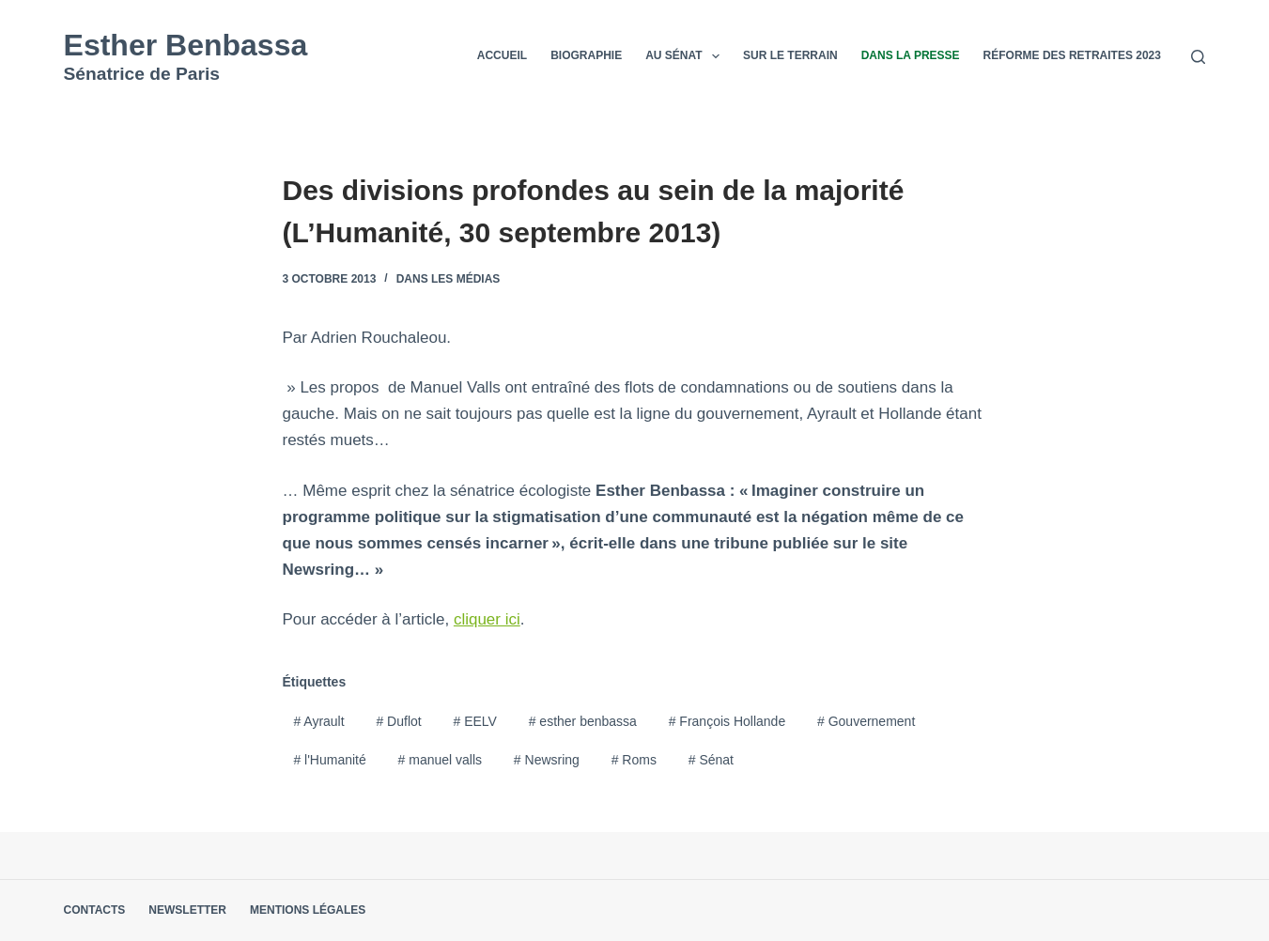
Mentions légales (307, 910)
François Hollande (727, 721)
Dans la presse (910, 55)
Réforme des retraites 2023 (1072, 55)
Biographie (586, 55)
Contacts (95, 910)
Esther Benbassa (186, 45)
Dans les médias (448, 278)
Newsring (547, 759)
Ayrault (318, 721)
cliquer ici (487, 619)
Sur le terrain (790, 55)
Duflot (398, 721)
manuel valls (440, 759)
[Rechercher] (1198, 57)
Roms (634, 759)
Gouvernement (866, 721)
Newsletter (187, 910)
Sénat (711, 759)
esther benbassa (583, 721)
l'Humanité (329, 759)
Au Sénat (686, 56)
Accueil (502, 55)
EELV (474, 721)
